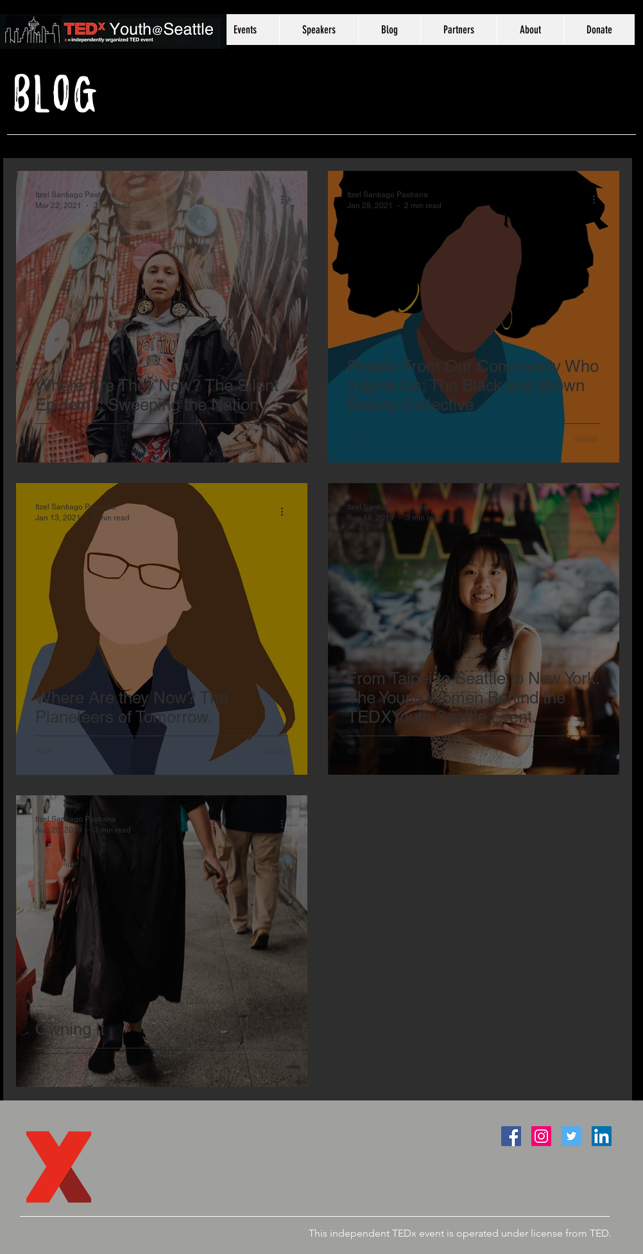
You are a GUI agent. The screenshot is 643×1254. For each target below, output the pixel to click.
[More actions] (286, 199)
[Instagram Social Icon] (541, 1136)
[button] (318, 29)
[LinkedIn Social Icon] (602, 1136)
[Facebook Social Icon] (511, 1136)
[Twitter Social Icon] (571, 1136)
